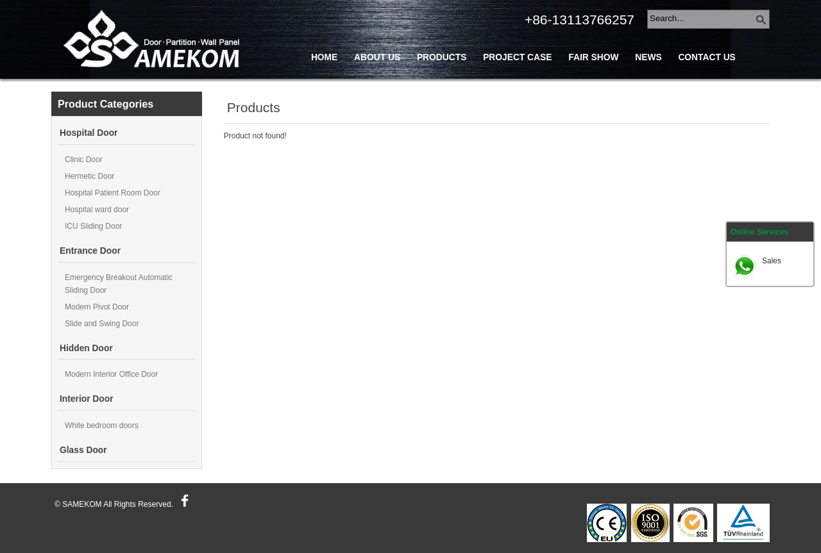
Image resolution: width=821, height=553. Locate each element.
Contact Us (706, 57)
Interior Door (87, 399)
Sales (771, 260)
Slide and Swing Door (102, 323)
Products (441, 57)
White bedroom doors (102, 425)
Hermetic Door (89, 176)
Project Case (517, 57)
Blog (324, 86)
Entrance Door (90, 251)
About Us (377, 57)
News (648, 57)
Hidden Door (86, 348)
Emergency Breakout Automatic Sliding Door (119, 284)
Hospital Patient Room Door (112, 192)
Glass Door (83, 450)
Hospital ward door (97, 209)
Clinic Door (84, 159)
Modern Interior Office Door (111, 374)
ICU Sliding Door (93, 226)
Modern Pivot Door (97, 306)
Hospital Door (88, 133)
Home (324, 57)
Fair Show (593, 57)
